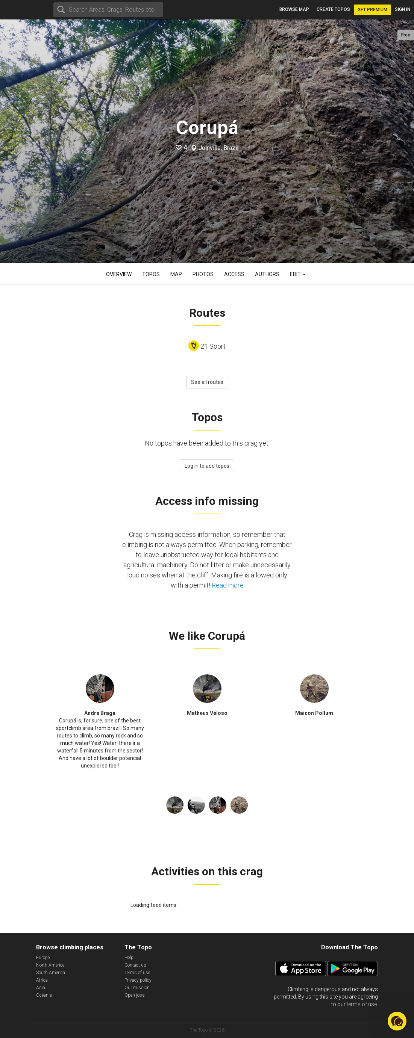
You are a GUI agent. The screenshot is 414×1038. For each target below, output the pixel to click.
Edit (298, 274)
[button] (397, 1021)
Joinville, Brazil (218, 148)
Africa (42, 980)
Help (128, 957)
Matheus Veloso (207, 713)
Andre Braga (99, 713)
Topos (151, 274)
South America (50, 972)
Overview (119, 274)
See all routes (207, 382)
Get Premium (372, 9)
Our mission (137, 987)
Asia (40, 987)
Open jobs (134, 995)
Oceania (44, 995)
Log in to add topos (207, 466)
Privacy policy (138, 980)
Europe (43, 957)
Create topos (333, 9)
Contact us (135, 965)
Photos (203, 274)
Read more (228, 585)
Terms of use (137, 972)
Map (176, 274)
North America (50, 965)
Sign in (402, 9)
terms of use (362, 1004)
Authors (267, 274)
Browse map (294, 9)
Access (234, 274)
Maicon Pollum (314, 713)
